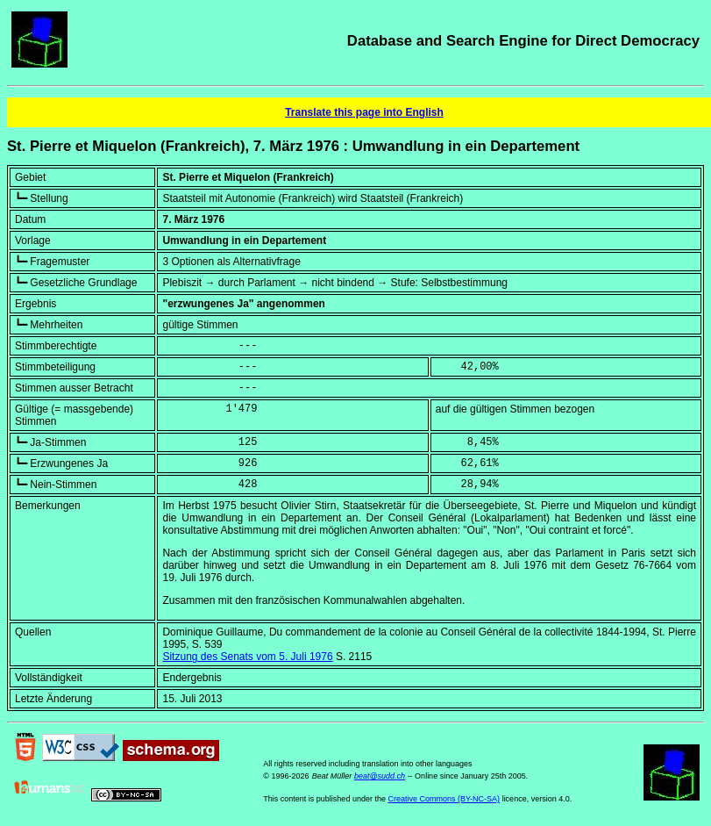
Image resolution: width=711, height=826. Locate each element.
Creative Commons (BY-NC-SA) (443, 798)
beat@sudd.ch (379, 776)
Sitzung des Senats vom (247, 656)
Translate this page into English (364, 112)
